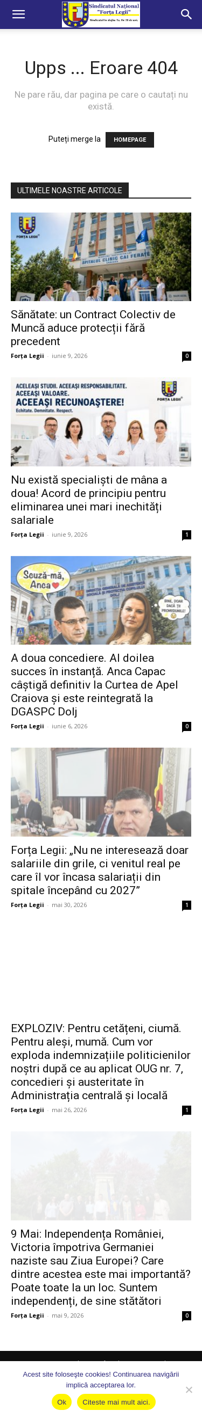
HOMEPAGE (130, 139)
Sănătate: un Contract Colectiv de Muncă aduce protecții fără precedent (93, 328)
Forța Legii (27, 356)
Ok (61, 1402)
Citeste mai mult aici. (116, 1402)
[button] (18, 14)
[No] (188, 1389)
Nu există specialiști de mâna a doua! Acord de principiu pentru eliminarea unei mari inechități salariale (89, 500)
